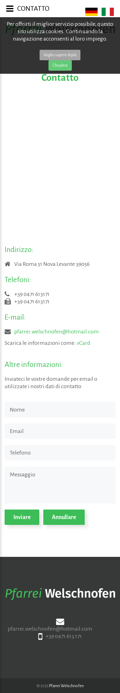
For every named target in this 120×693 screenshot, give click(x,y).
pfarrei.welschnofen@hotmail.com (56, 332)
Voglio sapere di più (60, 55)
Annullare (64, 517)
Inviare (22, 517)
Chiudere (60, 65)
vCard (83, 343)
